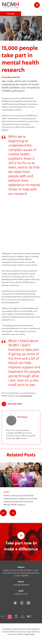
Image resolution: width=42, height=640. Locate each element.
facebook (22, 603)
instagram (28, 603)
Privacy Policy (30, 634)
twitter (15, 603)
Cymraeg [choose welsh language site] (10, 13)
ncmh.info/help (25, 395)
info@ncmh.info (21, 593)
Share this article (12, 404)
